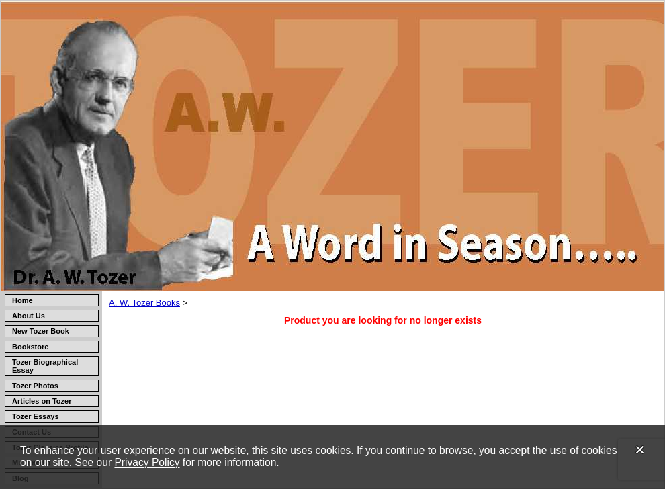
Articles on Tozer (41, 401)
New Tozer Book (40, 331)
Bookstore (30, 347)
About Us (28, 316)
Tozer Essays (35, 416)
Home (22, 300)
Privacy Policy (146, 462)
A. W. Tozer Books (144, 303)
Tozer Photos (35, 386)
